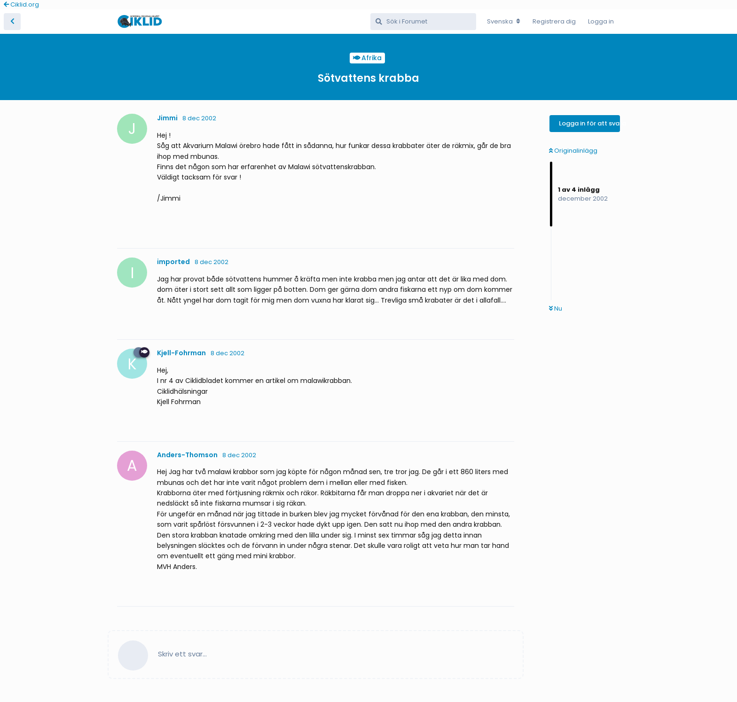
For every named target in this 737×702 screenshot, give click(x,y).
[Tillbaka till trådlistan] (12, 21)
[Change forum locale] (503, 21)
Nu (555, 308)
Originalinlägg (573, 150)
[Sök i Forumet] (423, 21)
